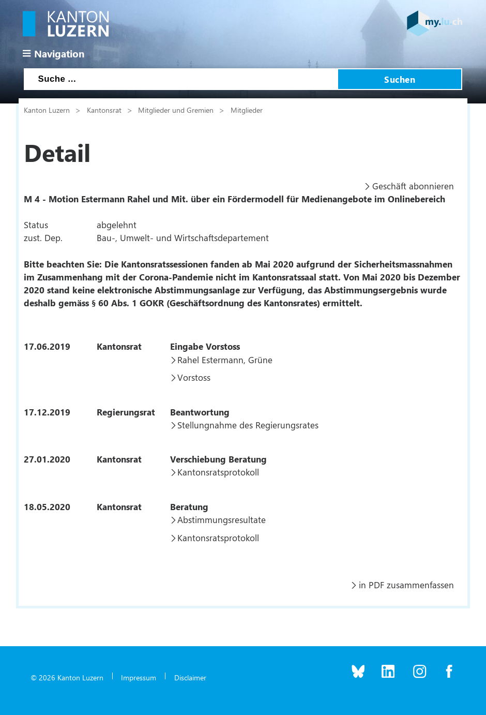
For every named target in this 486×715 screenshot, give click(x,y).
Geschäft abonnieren (413, 185)
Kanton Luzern (47, 109)
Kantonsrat (104, 109)
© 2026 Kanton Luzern (67, 677)
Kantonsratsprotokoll (218, 472)
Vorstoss (193, 377)
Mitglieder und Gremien (176, 109)
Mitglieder (247, 109)
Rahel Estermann (210, 359)
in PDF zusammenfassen (406, 584)
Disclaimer (190, 677)
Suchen (399, 79)
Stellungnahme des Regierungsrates (247, 424)
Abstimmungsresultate (221, 519)
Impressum (138, 677)
